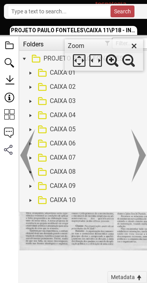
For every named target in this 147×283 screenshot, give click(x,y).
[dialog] (104, 55)
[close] (134, 46)
